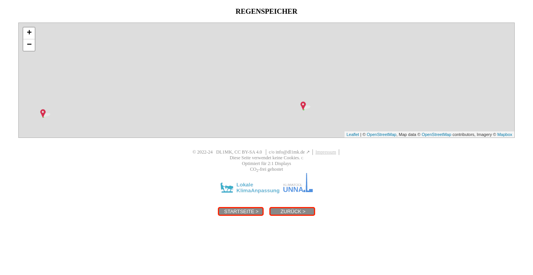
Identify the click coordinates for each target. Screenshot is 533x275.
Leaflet (352, 134)
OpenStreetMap (381, 134)
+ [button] (29, 33)
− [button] (29, 45)
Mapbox (504, 134)
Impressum (326, 152)
